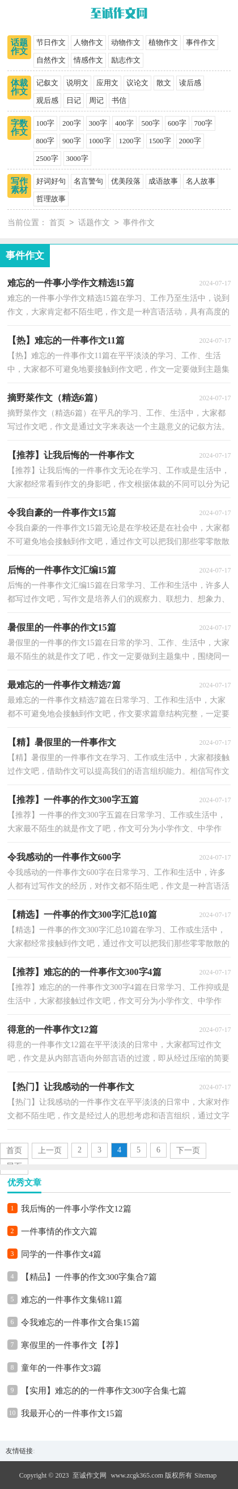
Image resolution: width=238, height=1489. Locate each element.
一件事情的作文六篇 (59, 1231)
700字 (203, 123)
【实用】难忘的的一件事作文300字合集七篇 (104, 1390)
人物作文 (88, 42)
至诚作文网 (90, 1475)
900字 (71, 140)
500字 (151, 123)
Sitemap (205, 1475)
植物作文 (163, 42)
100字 (45, 123)
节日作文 (51, 42)
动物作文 (126, 42)
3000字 (77, 158)
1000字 (100, 140)
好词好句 (51, 181)
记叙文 (47, 82)
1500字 (160, 140)
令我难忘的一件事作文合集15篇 (80, 1322)
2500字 (47, 158)
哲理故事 (51, 198)
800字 (45, 140)
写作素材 (19, 185)
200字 (71, 123)
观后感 (47, 100)
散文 (163, 82)
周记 (96, 100)
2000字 (190, 140)
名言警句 (88, 181)
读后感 (190, 82)
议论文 (137, 82)
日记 (73, 100)
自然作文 (51, 60)
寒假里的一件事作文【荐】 (72, 1345)
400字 (124, 123)
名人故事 (200, 181)
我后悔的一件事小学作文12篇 (76, 1208)
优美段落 (126, 181)
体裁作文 (19, 87)
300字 (98, 123)
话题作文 (19, 47)
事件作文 (200, 42)
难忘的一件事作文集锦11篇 (71, 1299)
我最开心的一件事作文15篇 (72, 1413)
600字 (177, 123)
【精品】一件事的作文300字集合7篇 (89, 1276)
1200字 (130, 140)
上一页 (50, 1150)
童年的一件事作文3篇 (61, 1367)
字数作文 (19, 127)
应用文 (107, 82)
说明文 (77, 82)
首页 (57, 223)
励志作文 (126, 60)
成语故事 (163, 181)
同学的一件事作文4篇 (61, 1254)
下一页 (188, 1150)
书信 (119, 100)
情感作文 (88, 60)
